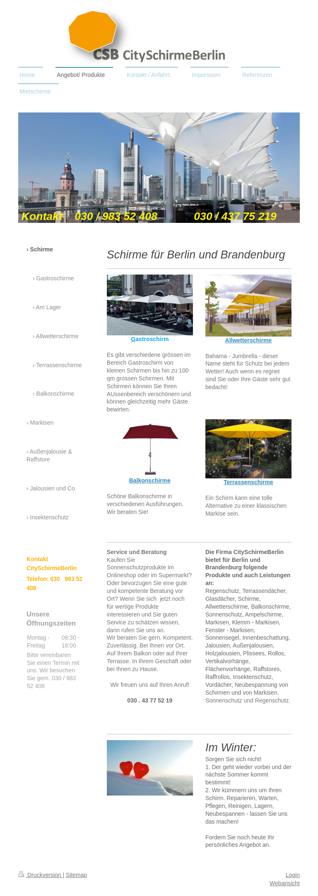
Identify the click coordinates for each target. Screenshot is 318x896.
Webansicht (285, 883)
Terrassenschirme (248, 482)
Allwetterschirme (248, 340)
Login (293, 875)
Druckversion (40, 875)
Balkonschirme (150, 480)
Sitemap (76, 875)
